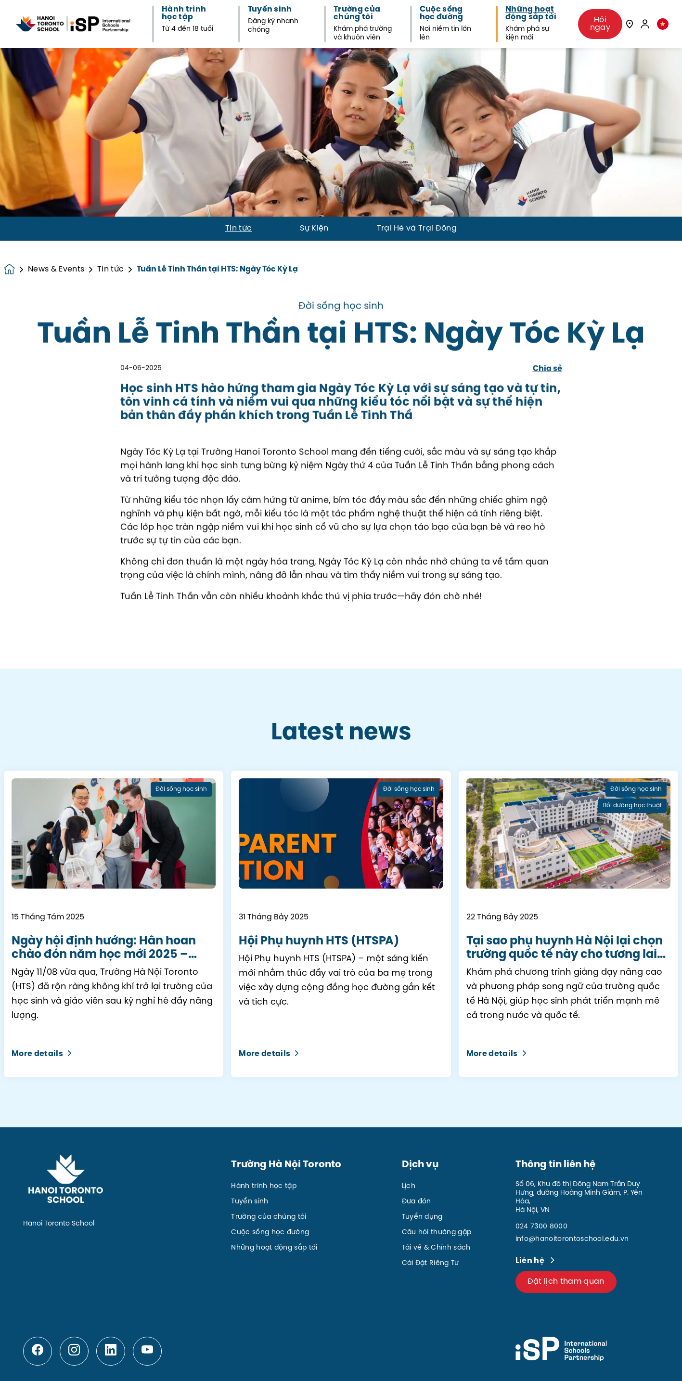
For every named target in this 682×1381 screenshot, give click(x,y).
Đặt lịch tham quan (566, 1282)
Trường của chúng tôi (268, 1217)
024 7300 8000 (541, 1226)
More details (41, 1054)
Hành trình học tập (263, 1186)
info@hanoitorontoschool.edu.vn (572, 1239)
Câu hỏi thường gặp (437, 1232)
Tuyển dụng (422, 1217)
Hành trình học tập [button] (184, 13)
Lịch (408, 1186)
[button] (663, 24)
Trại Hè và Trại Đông (417, 228)
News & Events (56, 269)
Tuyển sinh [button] (270, 9)
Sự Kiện (314, 228)
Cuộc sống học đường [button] (441, 13)
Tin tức (238, 228)
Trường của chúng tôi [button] (357, 13)
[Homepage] (16, 269)
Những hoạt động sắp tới (274, 1248)
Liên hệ (530, 1261)
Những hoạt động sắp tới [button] (530, 13)
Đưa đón (416, 1201)
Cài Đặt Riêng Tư (430, 1263)
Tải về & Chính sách (436, 1248)
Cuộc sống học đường (270, 1232)
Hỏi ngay (600, 24)
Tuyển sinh (249, 1201)
